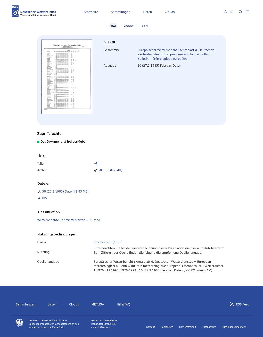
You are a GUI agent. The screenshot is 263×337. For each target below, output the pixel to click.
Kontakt (150, 327)
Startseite (91, 11)
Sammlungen (120, 11)
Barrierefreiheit (187, 327)
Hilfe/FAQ (123, 304)
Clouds (170, 11)
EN (230, 11)
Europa (95, 220)
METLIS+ (98, 304)
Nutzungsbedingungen (234, 327)
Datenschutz (209, 327)
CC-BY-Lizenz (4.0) (107, 242)
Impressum (167, 327)
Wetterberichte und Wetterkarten (61, 220)
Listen (147, 11)
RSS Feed (242, 304)
